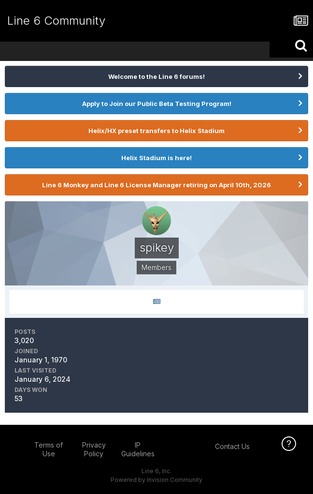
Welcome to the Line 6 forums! (156, 76)
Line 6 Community (56, 21)
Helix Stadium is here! (156, 158)
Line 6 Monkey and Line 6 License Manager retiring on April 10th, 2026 (156, 185)
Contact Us (232, 446)
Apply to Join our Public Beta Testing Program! (156, 103)
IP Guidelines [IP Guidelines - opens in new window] (138, 449)
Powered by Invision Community (156, 479)
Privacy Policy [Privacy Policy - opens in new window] (94, 449)
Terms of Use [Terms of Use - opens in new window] (48, 449)
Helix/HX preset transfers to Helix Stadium (156, 131)
